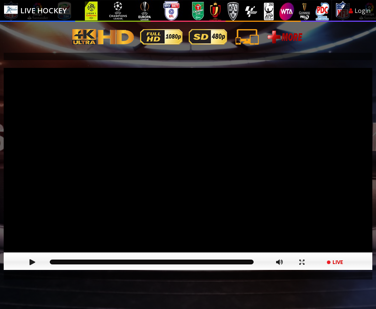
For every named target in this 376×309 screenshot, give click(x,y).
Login (359, 11)
